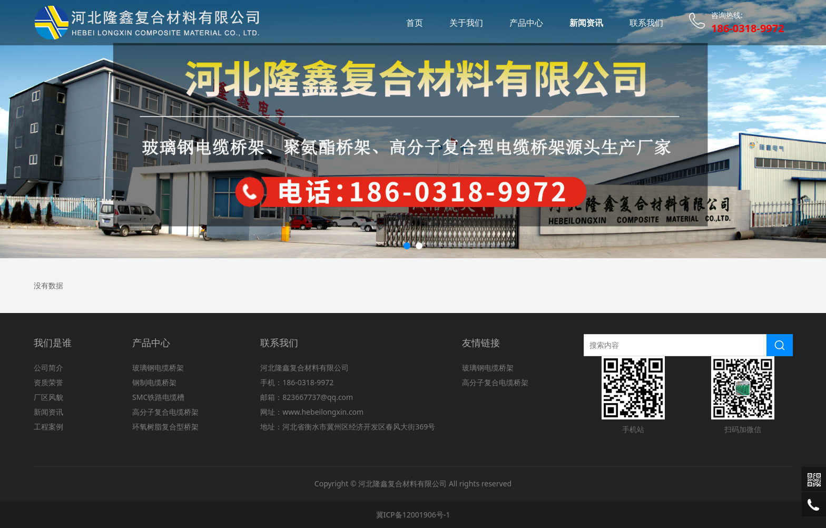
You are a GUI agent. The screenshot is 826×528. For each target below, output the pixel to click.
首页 (414, 22)
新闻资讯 (586, 22)
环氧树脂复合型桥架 (165, 427)
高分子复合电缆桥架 (165, 412)
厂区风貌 (48, 397)
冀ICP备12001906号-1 (413, 515)
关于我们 (466, 22)
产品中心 (526, 22)
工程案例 (48, 427)
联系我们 (646, 22)
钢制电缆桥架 (154, 382)
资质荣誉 (48, 382)
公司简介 (48, 368)
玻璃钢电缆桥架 (158, 368)
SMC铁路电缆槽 (158, 397)
